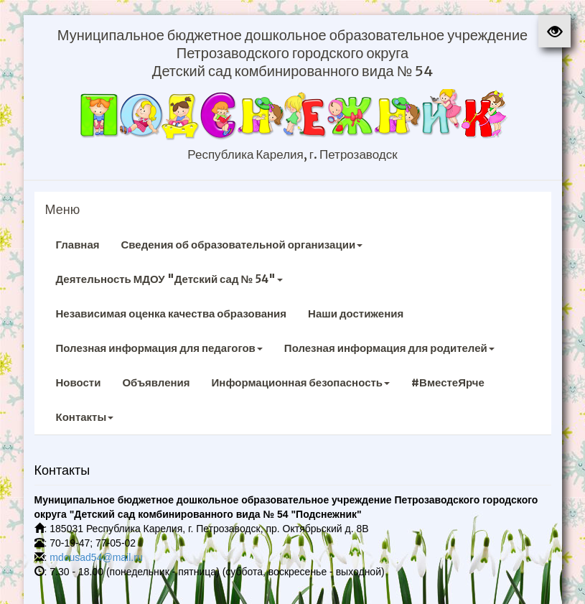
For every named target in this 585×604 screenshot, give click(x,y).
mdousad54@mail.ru (96, 557)
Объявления (155, 382)
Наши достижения (355, 313)
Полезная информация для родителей (389, 348)
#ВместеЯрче (448, 382)
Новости (78, 382)
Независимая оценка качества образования (171, 313)
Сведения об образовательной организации (242, 244)
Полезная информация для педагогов (159, 348)
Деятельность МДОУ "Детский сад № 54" (170, 279)
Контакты (85, 417)
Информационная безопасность (301, 382)
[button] (554, 31)
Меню (62, 210)
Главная (78, 244)
